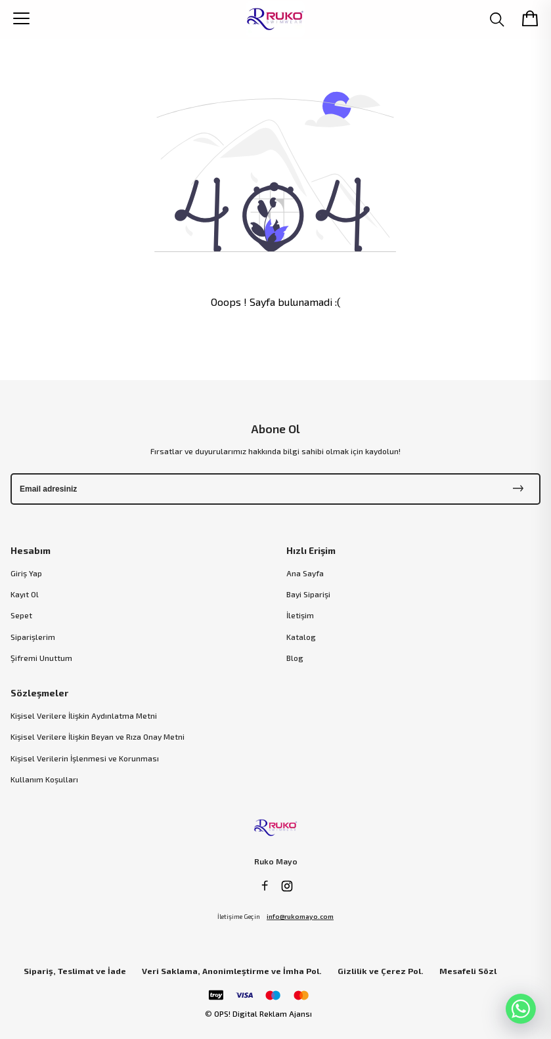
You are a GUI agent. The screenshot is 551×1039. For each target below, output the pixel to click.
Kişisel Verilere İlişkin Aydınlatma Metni (84, 715)
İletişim (300, 615)
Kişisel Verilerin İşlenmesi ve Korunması (85, 758)
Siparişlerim (33, 636)
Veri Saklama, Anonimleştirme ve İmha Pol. (232, 971)
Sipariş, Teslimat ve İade (75, 971)
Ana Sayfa (305, 573)
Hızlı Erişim (311, 550)
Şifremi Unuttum (41, 657)
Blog (294, 657)
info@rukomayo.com (300, 916)
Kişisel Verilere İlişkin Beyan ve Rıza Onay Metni (98, 736)
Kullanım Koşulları (44, 779)
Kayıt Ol (25, 594)
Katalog (301, 636)
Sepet (21, 615)
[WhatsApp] (520, 1008)
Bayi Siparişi (308, 594)
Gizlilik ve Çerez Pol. (381, 971)
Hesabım (31, 550)
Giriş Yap (26, 573)
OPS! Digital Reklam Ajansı (263, 1013)
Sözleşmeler (39, 692)
